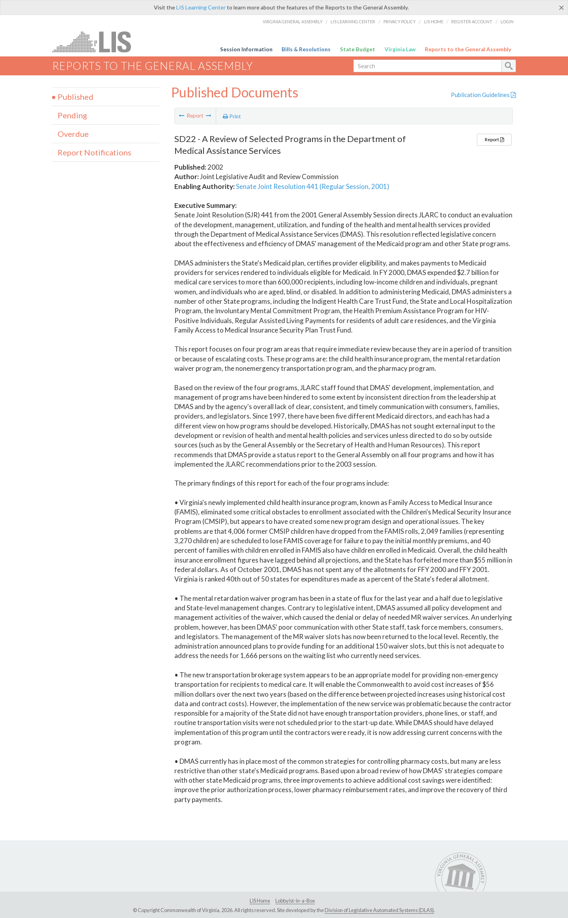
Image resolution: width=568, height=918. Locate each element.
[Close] (561, 7)
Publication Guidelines (483, 94)
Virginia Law (400, 49)
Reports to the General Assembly (468, 49)
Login (507, 21)
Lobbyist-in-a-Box (295, 900)
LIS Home (433, 21)
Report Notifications (94, 152)
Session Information (246, 49)
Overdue (73, 133)
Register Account (471, 21)
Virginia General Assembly (293, 21)
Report (494, 139)
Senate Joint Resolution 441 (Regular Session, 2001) (312, 186)
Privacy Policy (399, 21)
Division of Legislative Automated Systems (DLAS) (379, 910)
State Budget (357, 49)
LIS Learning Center (201, 7)
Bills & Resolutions (306, 49)
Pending (72, 115)
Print (232, 116)
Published (75, 96)
